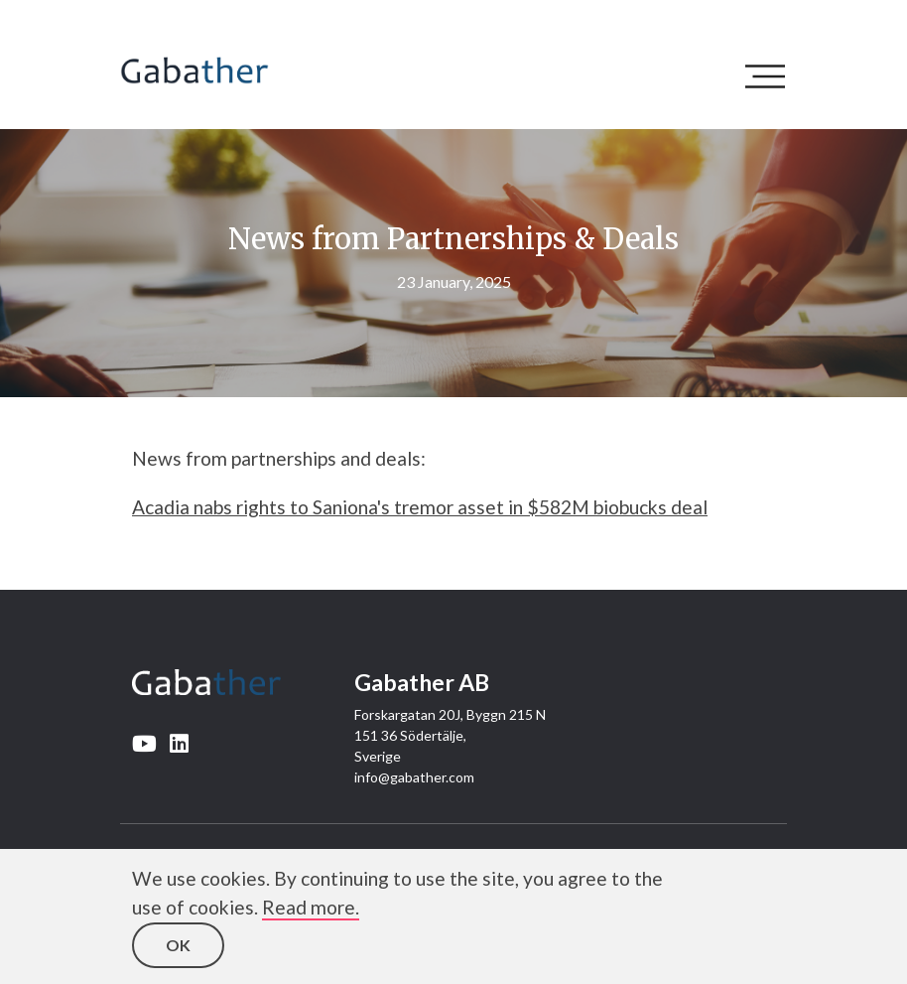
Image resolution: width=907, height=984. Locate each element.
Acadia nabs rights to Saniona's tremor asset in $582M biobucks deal (420, 506)
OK (178, 944)
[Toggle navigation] (770, 76)
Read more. (310, 907)
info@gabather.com (414, 777)
